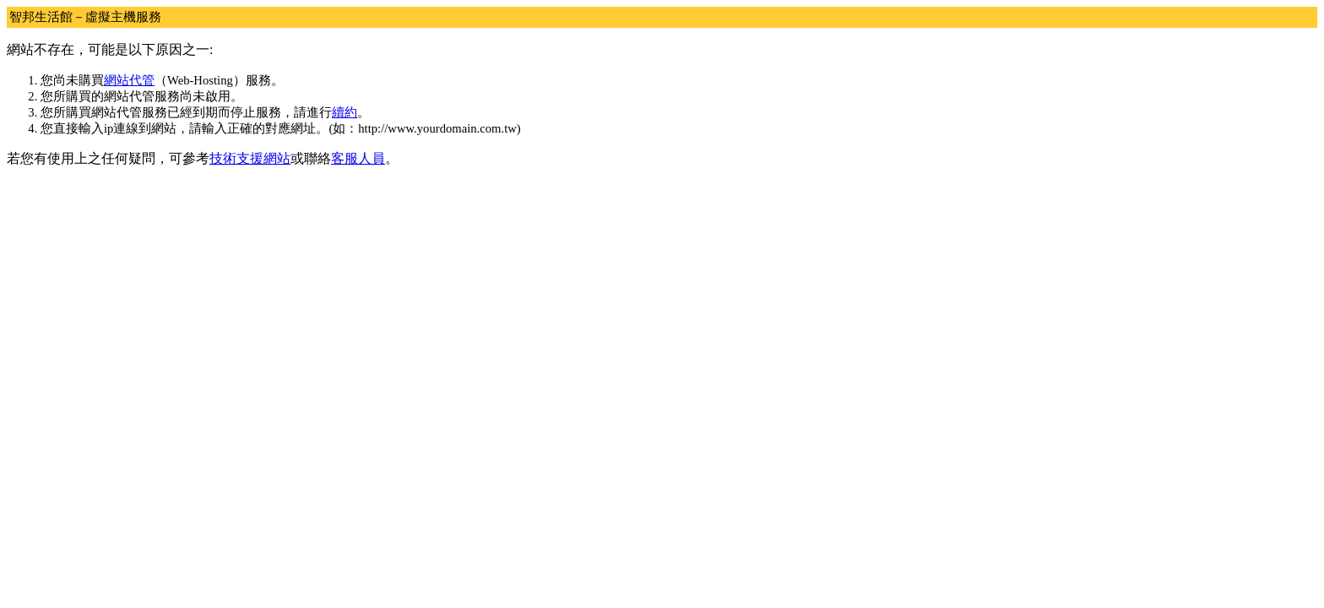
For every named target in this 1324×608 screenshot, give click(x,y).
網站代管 (129, 80)
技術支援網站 (249, 158)
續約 (344, 112)
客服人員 (358, 158)
